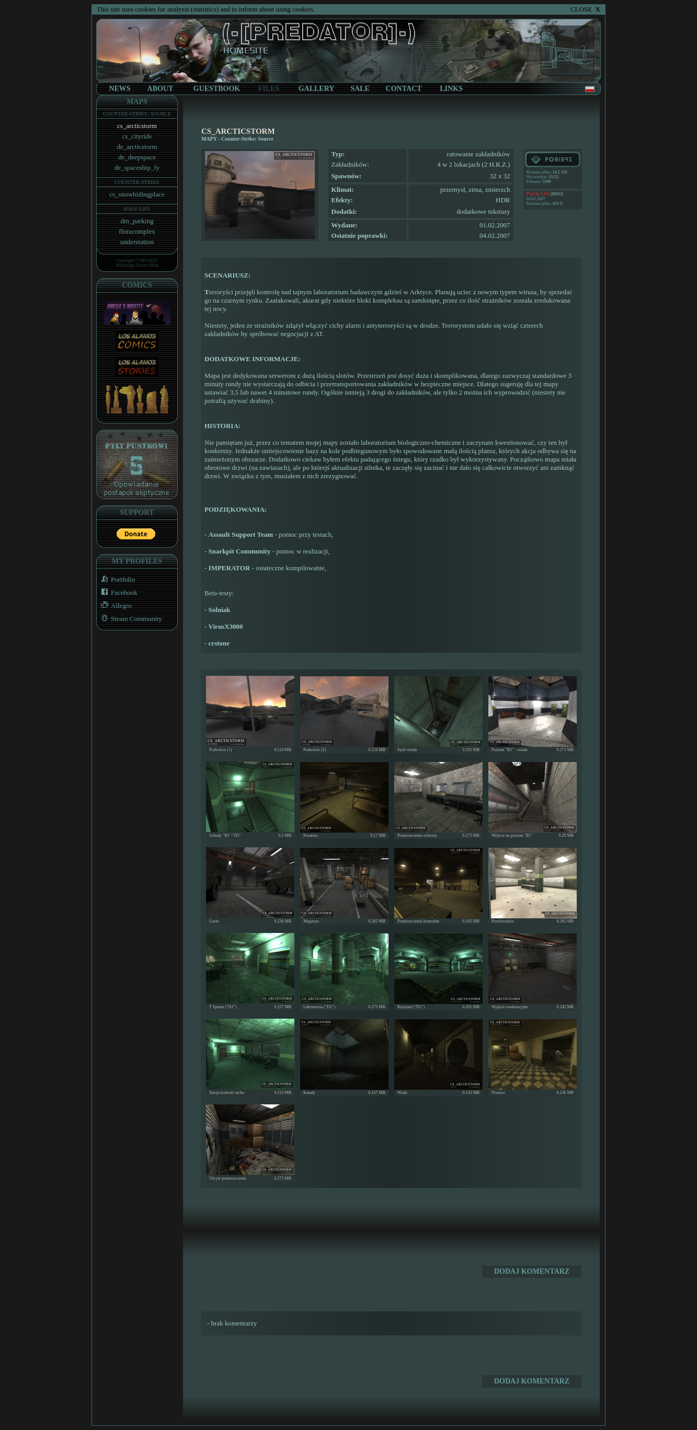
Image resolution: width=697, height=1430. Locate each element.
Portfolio (116, 579)
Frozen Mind (147, 265)
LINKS (451, 89)
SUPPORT (137, 512)
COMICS (137, 285)
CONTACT (404, 89)
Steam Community (129, 618)
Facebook (117, 592)
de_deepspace (137, 157)
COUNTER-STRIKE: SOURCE (137, 114)
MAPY (209, 139)
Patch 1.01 (538, 194)
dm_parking (137, 221)
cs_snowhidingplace (136, 194)
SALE (360, 89)
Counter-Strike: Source (247, 139)
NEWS (119, 89)
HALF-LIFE (137, 209)
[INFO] (556, 194)
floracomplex (137, 231)
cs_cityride (137, 136)
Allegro (114, 605)
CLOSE (585, 9)
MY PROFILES (137, 561)
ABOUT (160, 89)
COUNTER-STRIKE (137, 182)
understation (137, 242)
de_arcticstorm (137, 147)
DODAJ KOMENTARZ (531, 1271)
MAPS (137, 102)
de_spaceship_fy (137, 167)
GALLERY (317, 89)
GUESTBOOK (216, 89)
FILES (268, 89)
